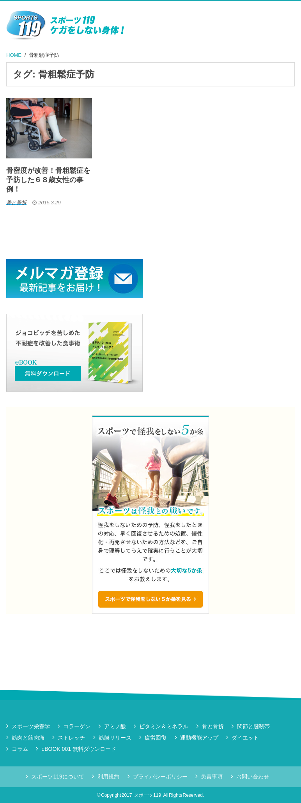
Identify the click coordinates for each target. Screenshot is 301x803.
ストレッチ (71, 737)
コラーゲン (76, 726)
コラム (20, 749)
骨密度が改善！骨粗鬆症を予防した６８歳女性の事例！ (48, 180)
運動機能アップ (199, 737)
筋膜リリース (115, 737)
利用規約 (108, 776)
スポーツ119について (57, 776)
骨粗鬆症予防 (44, 55)
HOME (13, 55)
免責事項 (212, 776)
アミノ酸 (115, 726)
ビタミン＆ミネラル (163, 726)
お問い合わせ (252, 776)
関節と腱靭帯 (253, 726)
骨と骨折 (213, 726)
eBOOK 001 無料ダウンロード (78, 749)
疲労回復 (155, 737)
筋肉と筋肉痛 (28, 737)
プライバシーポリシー (160, 776)
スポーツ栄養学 (31, 726)
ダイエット (245, 737)
